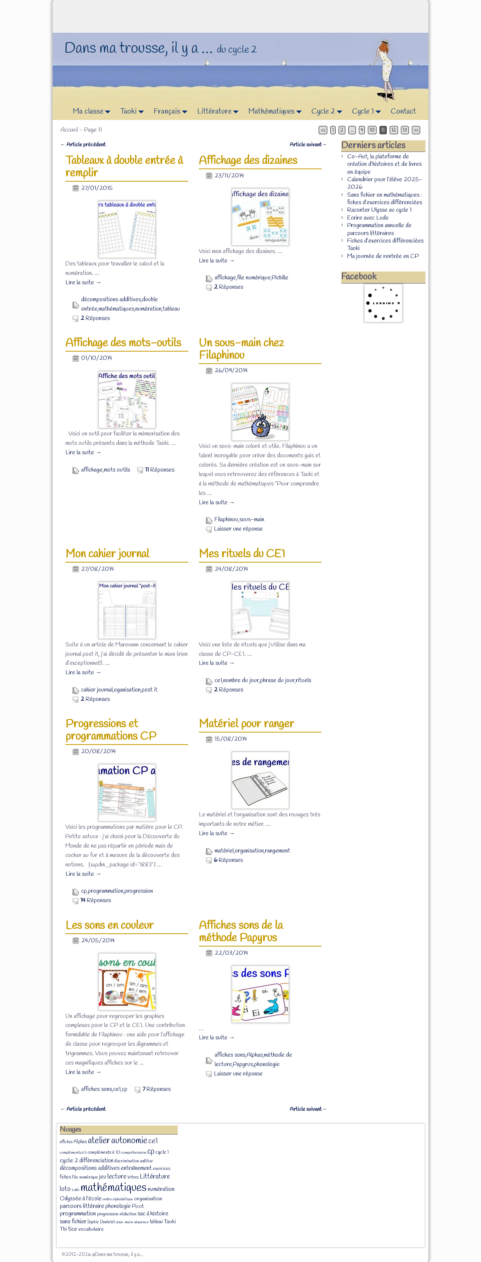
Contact (403, 111)
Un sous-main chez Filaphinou (241, 349)
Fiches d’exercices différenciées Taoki (385, 244)
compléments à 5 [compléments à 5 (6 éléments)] (73, 1152)
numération (148, 309)
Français (173, 111)
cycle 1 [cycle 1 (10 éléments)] (162, 1152)
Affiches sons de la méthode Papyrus (241, 932)
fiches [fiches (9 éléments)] (65, 1177)
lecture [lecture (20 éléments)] (116, 1177)
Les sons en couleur (109, 925)
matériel (224, 851)
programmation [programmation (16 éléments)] (78, 1214)
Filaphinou (226, 519)
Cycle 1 (368, 111)
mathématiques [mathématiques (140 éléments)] (113, 1188)
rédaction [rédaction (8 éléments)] (127, 1214)
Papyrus (243, 1064)
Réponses (95, 318)
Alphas (255, 1055)
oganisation (127, 690)
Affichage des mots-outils (123, 343)
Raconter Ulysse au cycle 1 (379, 210)
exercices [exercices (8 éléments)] (161, 1169)
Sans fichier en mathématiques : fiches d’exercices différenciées (384, 198)
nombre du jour (241, 680)
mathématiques (116, 309)
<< (323, 130)
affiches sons (96, 1089)
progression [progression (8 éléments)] (107, 1214)
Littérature (220, 111)
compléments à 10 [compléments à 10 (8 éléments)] (104, 1153)
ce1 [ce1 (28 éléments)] (153, 1141)
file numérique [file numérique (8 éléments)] (85, 1177)
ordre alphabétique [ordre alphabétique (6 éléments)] (118, 1199)
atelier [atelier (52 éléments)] (99, 1141)
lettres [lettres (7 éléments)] (133, 1177)
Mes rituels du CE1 (242, 554)
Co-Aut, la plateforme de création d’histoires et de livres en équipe (384, 164)
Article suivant (308, 145)
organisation (249, 851)
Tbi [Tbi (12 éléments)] (63, 1229)
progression (138, 891)
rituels (303, 680)
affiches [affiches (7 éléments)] (66, 1142)
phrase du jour (277, 680)
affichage (225, 278)
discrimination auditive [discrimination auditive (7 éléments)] (134, 1161)
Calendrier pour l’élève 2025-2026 (384, 183)
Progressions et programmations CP (110, 730)
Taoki (134, 111)
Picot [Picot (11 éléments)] (138, 1206)
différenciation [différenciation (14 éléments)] (96, 1161)
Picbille (280, 278)
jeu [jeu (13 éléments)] (102, 1177)
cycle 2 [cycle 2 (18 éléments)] (69, 1160)
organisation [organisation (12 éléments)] (148, 1199)
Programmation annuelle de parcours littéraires (379, 229)
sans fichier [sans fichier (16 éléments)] (73, 1222)
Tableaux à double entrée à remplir (124, 167)
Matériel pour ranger (246, 724)
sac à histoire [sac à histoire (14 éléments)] (153, 1214)
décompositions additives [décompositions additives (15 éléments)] (89, 1168)
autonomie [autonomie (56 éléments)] (129, 1141)
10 (372, 130)
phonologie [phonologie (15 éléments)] (118, 1206)
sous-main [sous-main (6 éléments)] (124, 1222)
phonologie (267, 1064)
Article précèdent (83, 145)
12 (394, 130)
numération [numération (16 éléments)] (161, 1189)
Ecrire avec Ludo (368, 218)
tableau (171, 309)
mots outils (117, 470)
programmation (105, 891)
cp (84, 891)
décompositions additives (111, 299)
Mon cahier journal (107, 554)
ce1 (218, 680)
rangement (277, 851)
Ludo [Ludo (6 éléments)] (75, 1189)
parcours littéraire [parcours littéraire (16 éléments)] (82, 1206)
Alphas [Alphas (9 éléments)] (80, 1142)
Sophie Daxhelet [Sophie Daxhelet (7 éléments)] (101, 1222)
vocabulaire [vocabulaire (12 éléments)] (91, 1229)
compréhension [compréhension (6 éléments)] (133, 1152)
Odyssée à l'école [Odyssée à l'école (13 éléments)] (80, 1199)
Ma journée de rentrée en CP (383, 256)
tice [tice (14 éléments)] (72, 1229)
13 (405, 130)
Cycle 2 (329, 111)
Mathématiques (277, 111)
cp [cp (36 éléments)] (150, 1151)
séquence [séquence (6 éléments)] (141, 1222)
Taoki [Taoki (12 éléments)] (170, 1222)
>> (416, 130)
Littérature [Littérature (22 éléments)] (155, 1176)
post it (149, 690)
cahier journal (97, 690)
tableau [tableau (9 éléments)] (156, 1222)
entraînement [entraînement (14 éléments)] (136, 1168)
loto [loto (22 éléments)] (65, 1189)
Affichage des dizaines (248, 160)
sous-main (251, 519)
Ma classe (94, 111)
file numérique (254, 278)
